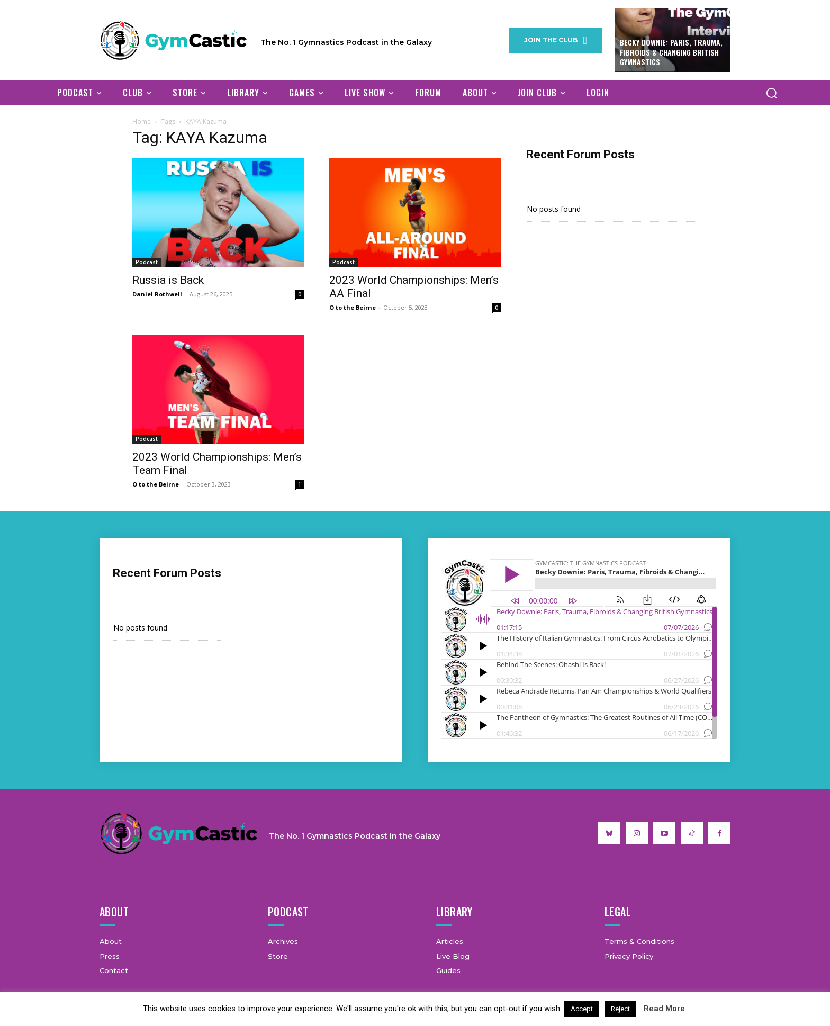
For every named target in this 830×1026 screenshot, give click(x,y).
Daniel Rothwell (157, 294)
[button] (771, 92)
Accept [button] (582, 1009)
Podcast (147, 262)
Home (141, 121)
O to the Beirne (352, 307)
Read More (664, 1008)
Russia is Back (168, 280)
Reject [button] (620, 1009)
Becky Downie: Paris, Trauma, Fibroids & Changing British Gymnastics (671, 52)
